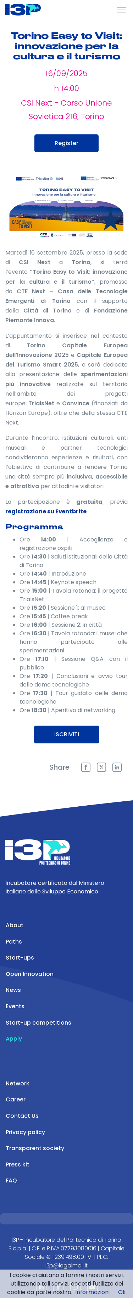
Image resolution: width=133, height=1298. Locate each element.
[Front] (32, 9)
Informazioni (92, 1292)
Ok (122, 1292)
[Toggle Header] (121, 9)
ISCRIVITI (66, 734)
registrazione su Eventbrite (46, 511)
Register (66, 143)
